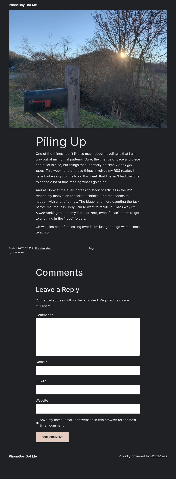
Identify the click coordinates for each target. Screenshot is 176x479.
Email (41, 381)
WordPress (159, 456)
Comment (44, 315)
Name (41, 362)
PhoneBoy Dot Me (23, 5)
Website (42, 400)
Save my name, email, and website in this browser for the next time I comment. (88, 423)
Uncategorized (43, 248)
